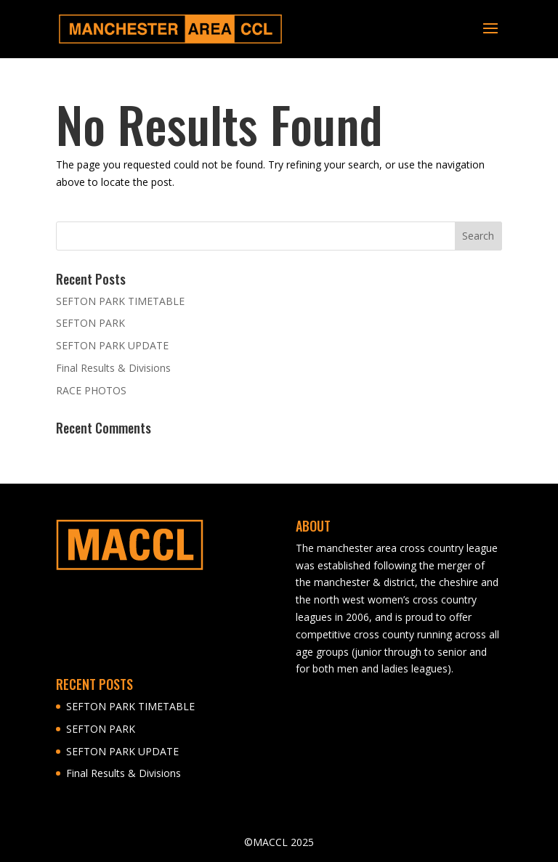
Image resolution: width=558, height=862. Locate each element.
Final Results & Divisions (113, 368)
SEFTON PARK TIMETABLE (120, 301)
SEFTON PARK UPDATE (112, 345)
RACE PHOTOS (91, 390)
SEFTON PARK (90, 323)
